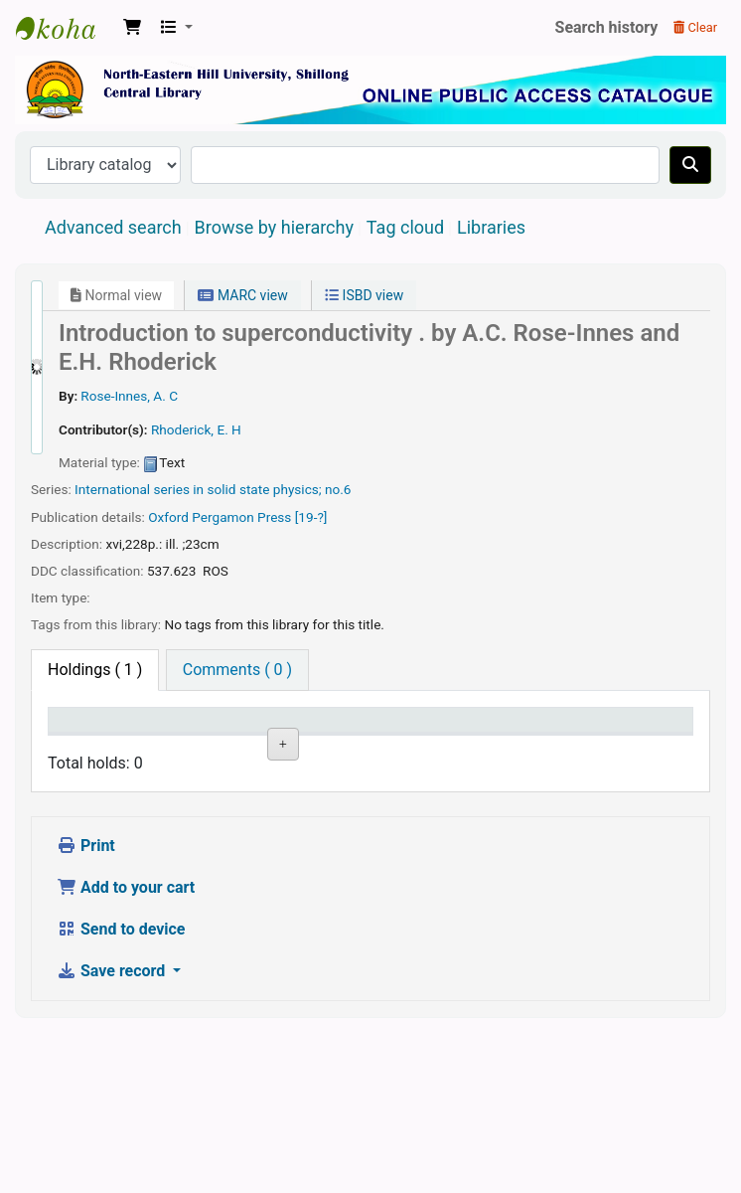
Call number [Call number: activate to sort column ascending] (327, 739)
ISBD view (364, 295)
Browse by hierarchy (274, 227)
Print (86, 1005)
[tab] (237, 670)
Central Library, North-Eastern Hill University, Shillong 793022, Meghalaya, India (65, 28)
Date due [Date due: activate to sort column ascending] (479, 739)
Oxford (168, 517)
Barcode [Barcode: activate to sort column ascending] (571, 749)
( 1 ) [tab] (95, 669)
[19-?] (311, 517)
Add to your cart (126, 1047)
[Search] (690, 165)
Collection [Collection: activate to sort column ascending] (254, 749)
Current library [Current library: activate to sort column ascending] (165, 739)
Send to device (121, 1089)
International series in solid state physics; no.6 (212, 489)
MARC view (242, 295)
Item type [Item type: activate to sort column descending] (75, 739)
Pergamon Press (241, 517)
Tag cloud (405, 227)
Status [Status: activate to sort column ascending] (404, 749)
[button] (132, 28)
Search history (607, 27)
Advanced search (113, 227)
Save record (113, 1130)
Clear (695, 27)
